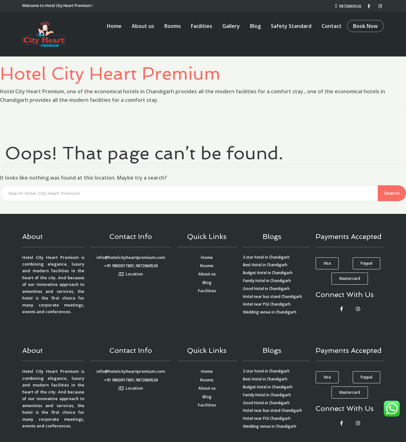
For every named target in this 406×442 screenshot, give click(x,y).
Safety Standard (291, 26)
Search (392, 193)
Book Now (365, 26)
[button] (327, 263)
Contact (332, 26)
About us (143, 26)
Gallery (231, 26)
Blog (255, 26)
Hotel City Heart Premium (110, 73)
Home (114, 26)
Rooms (172, 26)
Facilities (201, 26)
